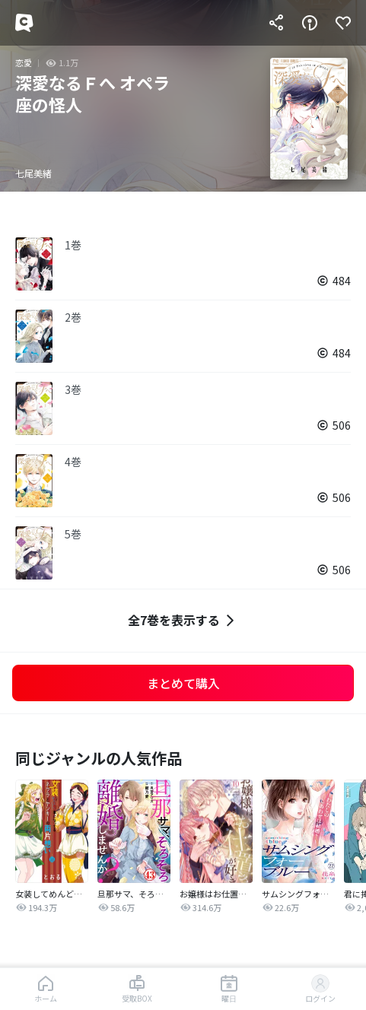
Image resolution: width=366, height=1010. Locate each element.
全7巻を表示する (183, 620)
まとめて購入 (183, 683)
